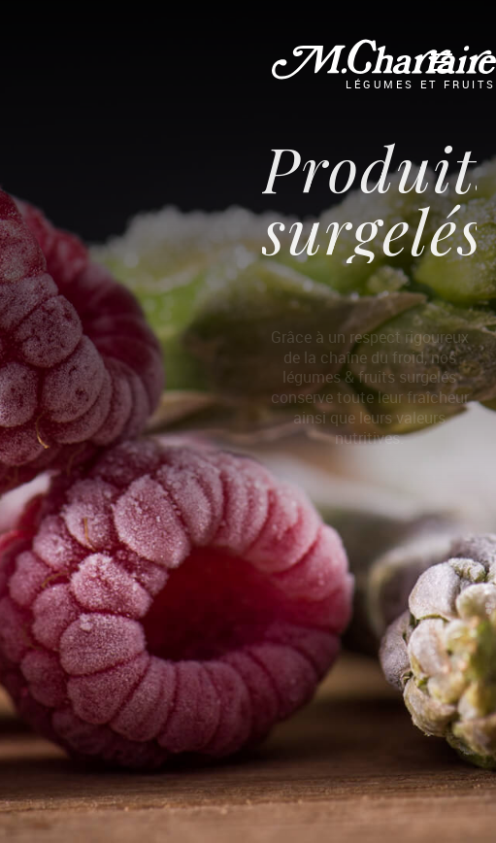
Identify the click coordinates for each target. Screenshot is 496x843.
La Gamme (121, 56)
